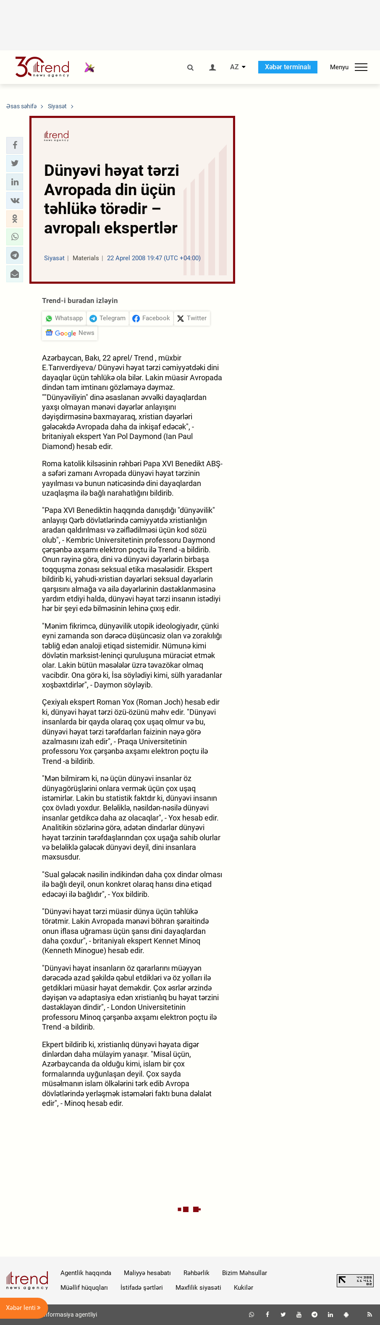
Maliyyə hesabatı (147, 1273)
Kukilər (243, 1287)
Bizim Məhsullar (244, 1273)
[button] (15, 145)
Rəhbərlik (196, 1273)
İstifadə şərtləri (142, 1287)
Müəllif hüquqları (84, 1287)
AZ (234, 67)
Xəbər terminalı (288, 67)
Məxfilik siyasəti (198, 1287)
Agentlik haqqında (85, 1273)
